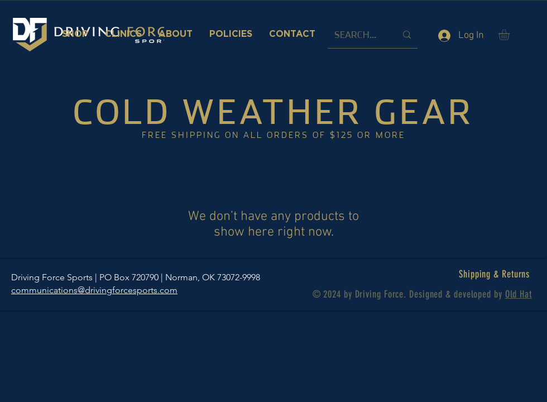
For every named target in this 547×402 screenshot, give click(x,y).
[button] (510, 34)
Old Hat (518, 294)
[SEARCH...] (357, 35)
